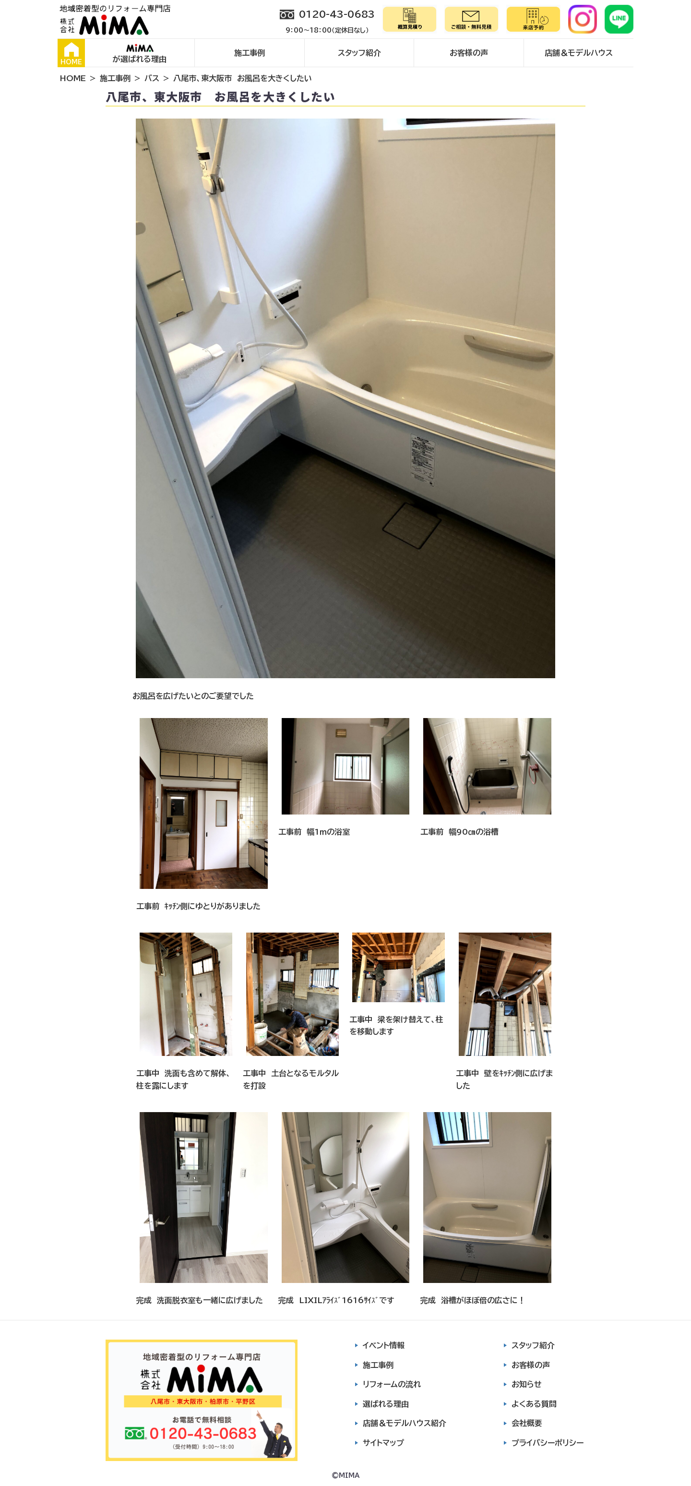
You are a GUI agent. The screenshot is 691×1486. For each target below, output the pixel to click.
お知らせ (527, 1384)
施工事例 (249, 53)
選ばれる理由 (386, 1404)
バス (151, 78)
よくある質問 (534, 1404)
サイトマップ (383, 1443)
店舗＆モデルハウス (579, 53)
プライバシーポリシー (548, 1443)
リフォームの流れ (392, 1384)
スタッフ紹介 (359, 53)
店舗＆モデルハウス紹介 (404, 1423)
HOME (71, 53)
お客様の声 (469, 53)
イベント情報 (384, 1345)
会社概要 (527, 1423)
